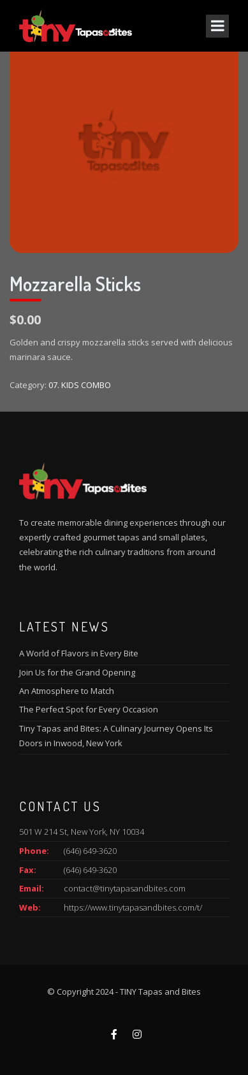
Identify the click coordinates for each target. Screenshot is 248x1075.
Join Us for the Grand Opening (77, 672)
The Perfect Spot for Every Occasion (88, 709)
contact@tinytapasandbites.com (125, 888)
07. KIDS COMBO (79, 385)
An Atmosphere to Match (66, 690)
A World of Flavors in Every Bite (78, 653)
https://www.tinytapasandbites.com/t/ (133, 907)
